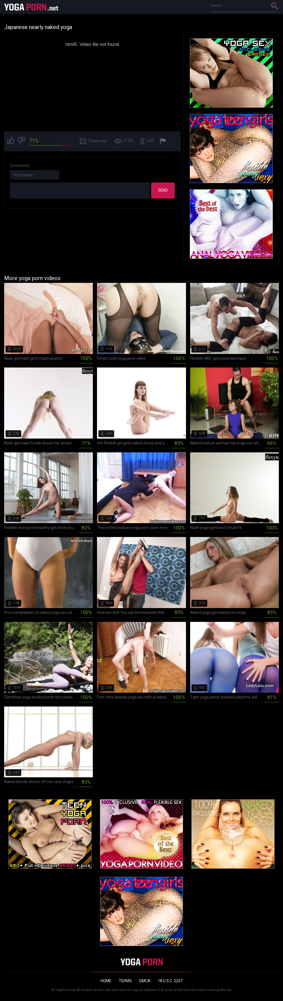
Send (163, 190)
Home (106, 981)
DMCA (144, 981)
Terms (125, 981)
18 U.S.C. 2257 (170, 981)
